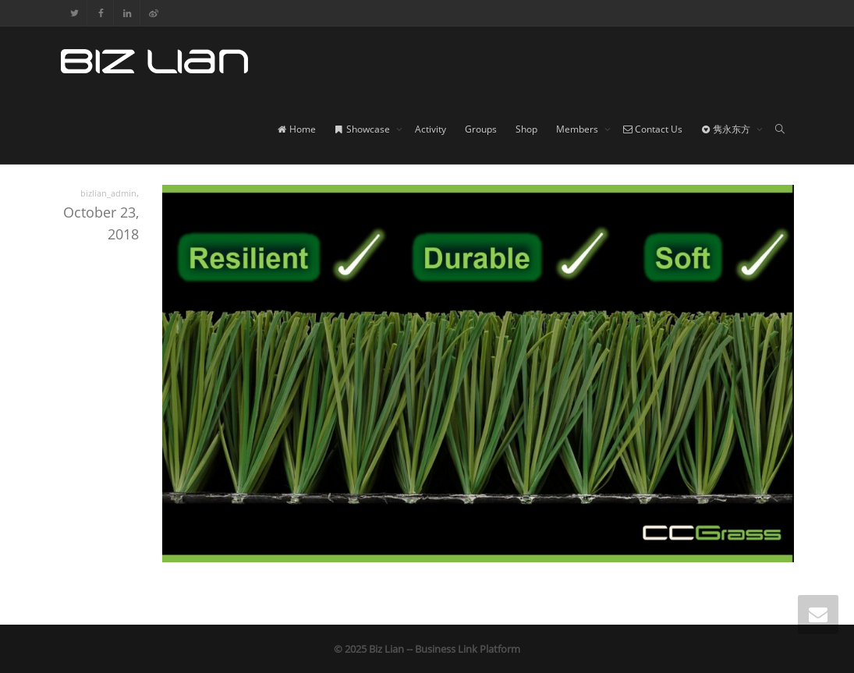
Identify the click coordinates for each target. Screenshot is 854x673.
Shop (526, 129)
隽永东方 (727, 129)
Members (578, 129)
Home (297, 129)
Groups (481, 129)
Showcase (363, 129)
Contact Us (652, 129)
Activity (430, 129)
